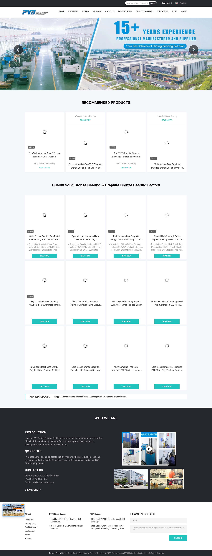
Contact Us (162, 11)
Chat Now (165, 3)
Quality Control (144, 11)
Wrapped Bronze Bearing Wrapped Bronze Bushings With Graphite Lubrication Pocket (90, 397)
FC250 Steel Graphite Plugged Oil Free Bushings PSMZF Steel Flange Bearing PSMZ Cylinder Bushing (167, 303)
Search (152, 3)
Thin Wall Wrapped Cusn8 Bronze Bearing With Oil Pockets (44, 155)
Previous (18, 50)
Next (193, 50)
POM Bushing (96, 514)
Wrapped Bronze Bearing (44, 163)
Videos (85, 11)
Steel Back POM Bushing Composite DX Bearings (108, 520)
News (174, 11)
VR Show (97, 11)
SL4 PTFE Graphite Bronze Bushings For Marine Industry (126, 155)
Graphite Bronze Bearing (126, 163)
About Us (109, 11)
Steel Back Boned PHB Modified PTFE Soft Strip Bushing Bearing (167, 368)
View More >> (33, 489)
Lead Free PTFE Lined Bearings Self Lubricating (66, 520)
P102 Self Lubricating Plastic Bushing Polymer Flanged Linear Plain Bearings (126, 303)
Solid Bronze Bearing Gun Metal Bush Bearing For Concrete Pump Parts (44, 238)
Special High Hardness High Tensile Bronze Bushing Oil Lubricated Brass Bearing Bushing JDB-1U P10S (85, 238)
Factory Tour (125, 11)
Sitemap (28, 538)
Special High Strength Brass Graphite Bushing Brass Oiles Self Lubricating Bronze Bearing (167, 238)
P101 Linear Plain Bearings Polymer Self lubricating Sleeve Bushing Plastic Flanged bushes (85, 303)
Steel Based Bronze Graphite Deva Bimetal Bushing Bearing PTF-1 (85, 369)
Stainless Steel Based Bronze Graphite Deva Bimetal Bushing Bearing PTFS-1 (44, 369)
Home (61, 11)
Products (73, 11)
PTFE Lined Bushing (58, 514)
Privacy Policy (55, 553)
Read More (44, 168)
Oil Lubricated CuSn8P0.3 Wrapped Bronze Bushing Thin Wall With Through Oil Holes (85, 166)
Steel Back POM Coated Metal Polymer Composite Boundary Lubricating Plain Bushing (107, 527)
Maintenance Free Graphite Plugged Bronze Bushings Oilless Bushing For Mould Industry (167, 166)
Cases (184, 11)
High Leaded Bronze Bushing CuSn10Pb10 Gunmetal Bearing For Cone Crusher (44, 303)
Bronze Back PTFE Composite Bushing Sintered (67, 527)
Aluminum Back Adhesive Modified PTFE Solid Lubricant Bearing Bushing (126, 369)
